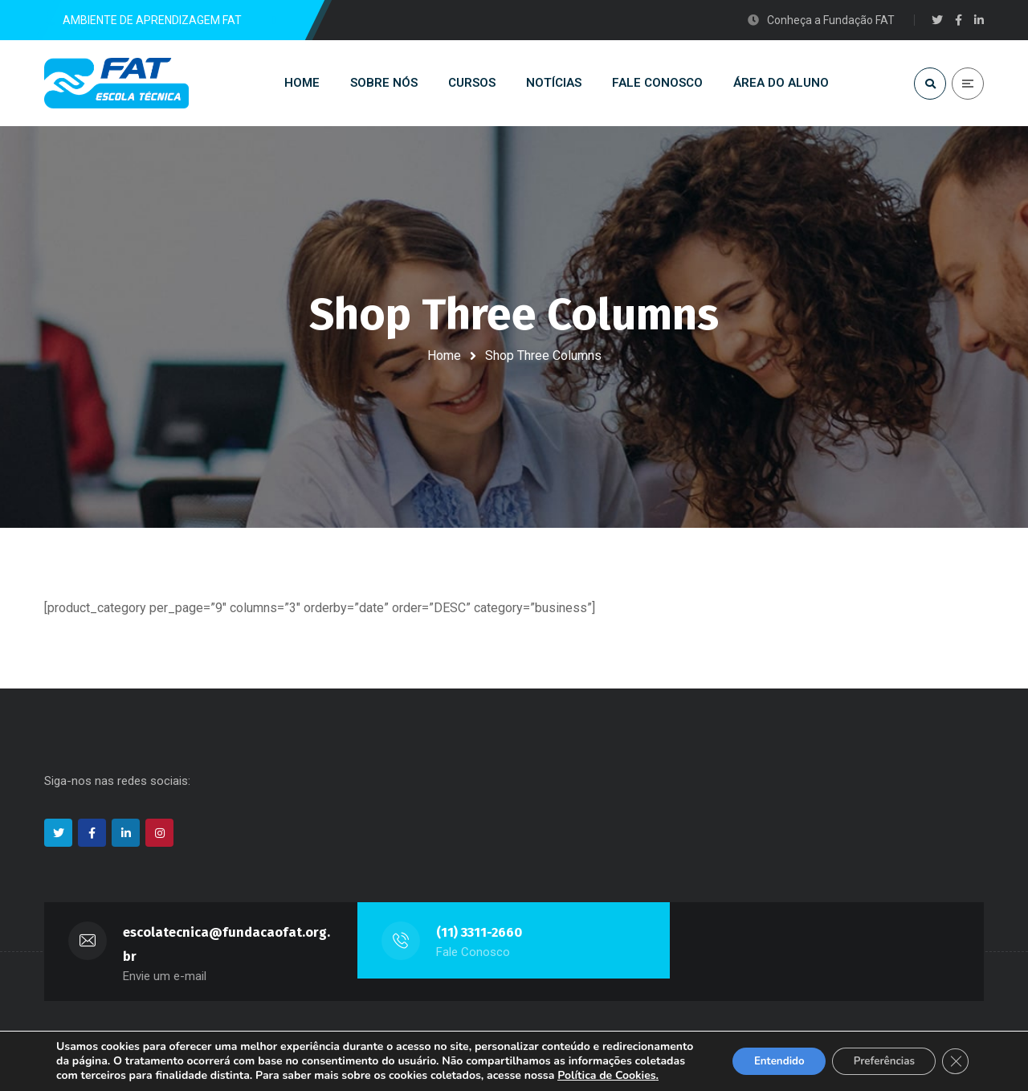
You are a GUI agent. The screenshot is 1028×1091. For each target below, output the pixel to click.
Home (444, 355)
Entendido (763, 1053)
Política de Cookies (138, 1075)
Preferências (877, 1053)
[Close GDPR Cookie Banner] (954, 1054)
